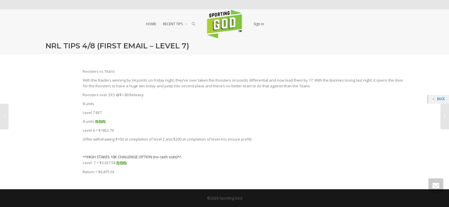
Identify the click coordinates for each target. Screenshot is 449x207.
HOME (151, 23)
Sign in (259, 23)
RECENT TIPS (173, 23)
